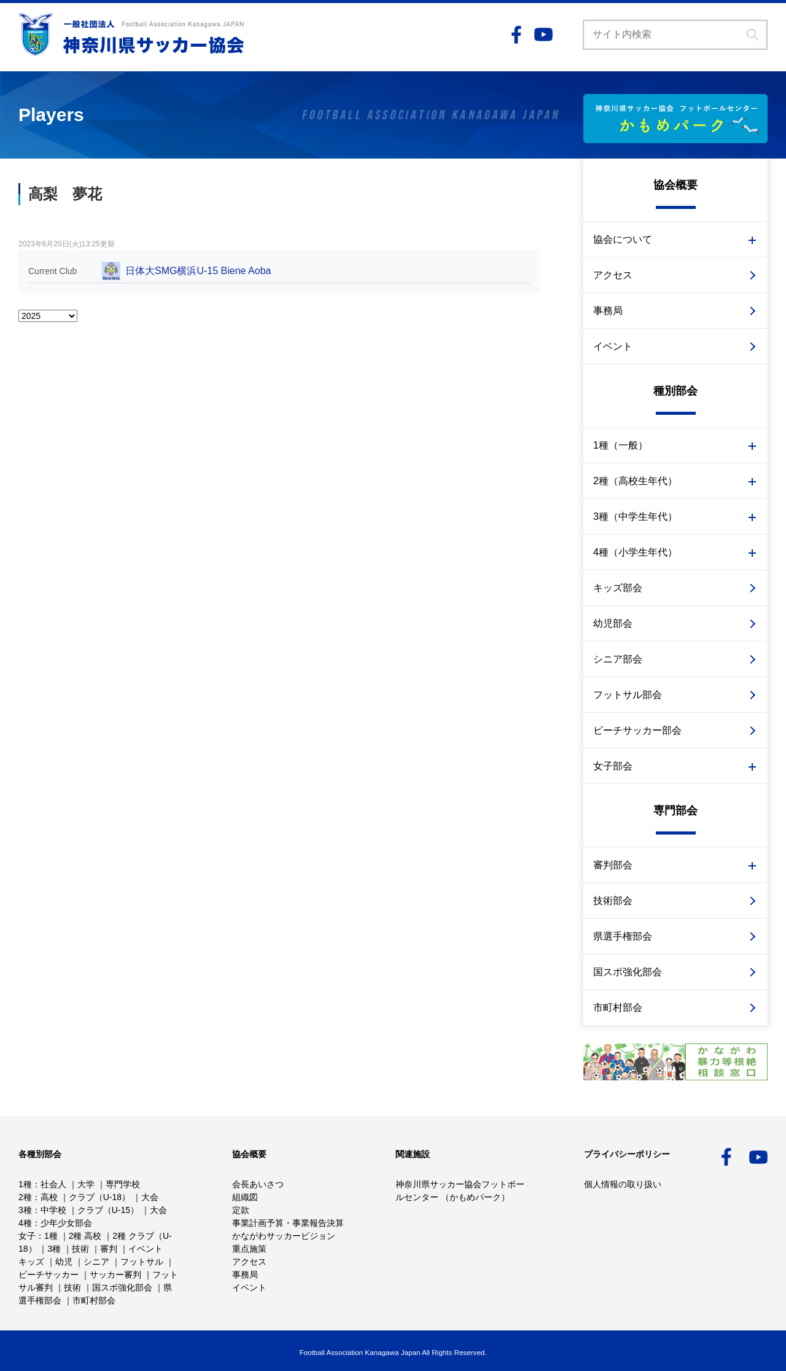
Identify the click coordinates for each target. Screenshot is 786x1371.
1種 (25, 1184)
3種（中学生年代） (635, 516)
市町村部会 (617, 1007)
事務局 (608, 310)
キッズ (31, 1262)
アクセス (612, 275)
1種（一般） (620, 445)
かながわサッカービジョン (283, 1236)
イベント (612, 346)
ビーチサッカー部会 (637, 730)
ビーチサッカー (48, 1274)
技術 (80, 1249)
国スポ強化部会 (627, 972)
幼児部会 (612, 623)
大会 (149, 1197)
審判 (108, 1249)
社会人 (53, 1184)
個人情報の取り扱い (622, 1184)
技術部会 (612, 900)
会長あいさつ (258, 1184)
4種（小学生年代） (635, 552)
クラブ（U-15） (108, 1210)
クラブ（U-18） (99, 1197)
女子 (27, 1236)
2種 (25, 1197)
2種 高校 (85, 1236)
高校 (49, 1197)
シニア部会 (617, 659)
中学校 (53, 1210)
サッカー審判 (115, 1274)
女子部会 (612, 766)
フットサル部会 (627, 694)
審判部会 (612, 865)
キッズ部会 (617, 588)
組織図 (245, 1197)
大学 (86, 1184)
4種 (25, 1223)
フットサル (141, 1262)
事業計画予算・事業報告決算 (288, 1223)
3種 (25, 1210)
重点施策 (249, 1249)
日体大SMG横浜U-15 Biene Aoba (198, 270)
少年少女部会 (66, 1223)
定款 (240, 1210)
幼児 (63, 1262)
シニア (96, 1262)
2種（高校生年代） (635, 481)
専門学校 (123, 1184)
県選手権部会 (622, 936)
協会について (622, 239)
